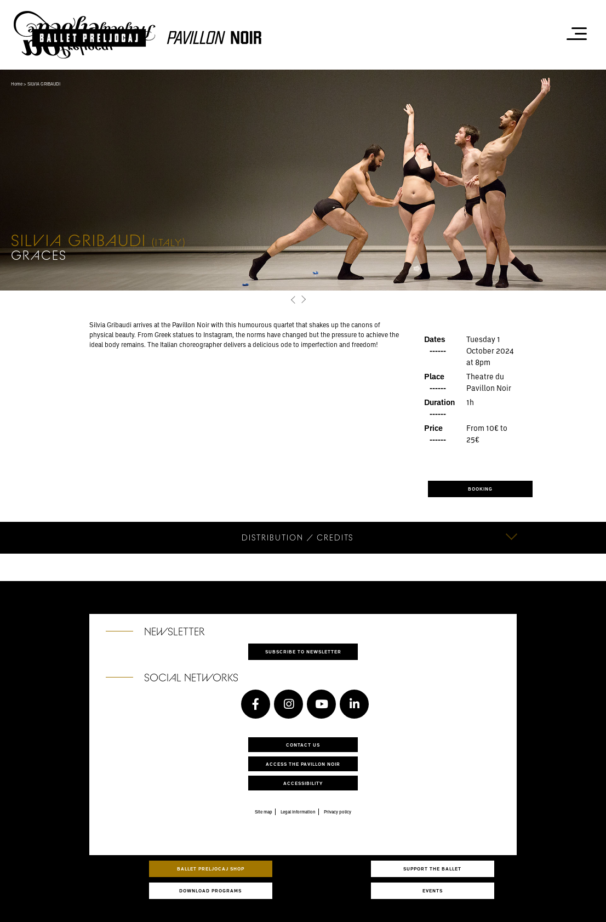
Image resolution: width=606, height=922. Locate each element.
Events (432, 890)
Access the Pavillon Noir (303, 764)
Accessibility (303, 783)
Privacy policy (337, 812)
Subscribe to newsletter (303, 651)
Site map (263, 812)
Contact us (303, 745)
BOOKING (480, 489)
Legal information (298, 812)
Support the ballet (432, 869)
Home (16, 84)
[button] (293, 299)
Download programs (210, 890)
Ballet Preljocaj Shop (210, 869)
